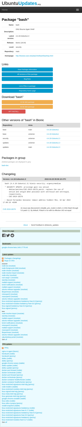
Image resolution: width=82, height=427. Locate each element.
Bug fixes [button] (27, 79)
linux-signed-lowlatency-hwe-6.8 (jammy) (17, 306)
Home (5, 10)
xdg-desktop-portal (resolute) (12, 337)
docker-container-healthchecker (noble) (16, 380)
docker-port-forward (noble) (12, 370)
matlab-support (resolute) (11, 282)
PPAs (7, 348)
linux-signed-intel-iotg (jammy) (13, 391)
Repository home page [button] (27, 91)
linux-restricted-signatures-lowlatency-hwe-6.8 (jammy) (22, 301)
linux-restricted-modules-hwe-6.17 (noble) (17, 420)
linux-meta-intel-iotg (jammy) (12, 394)
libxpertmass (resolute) (10, 292)
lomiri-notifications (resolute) (12, 285)
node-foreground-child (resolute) (14, 268)
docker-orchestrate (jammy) (12, 377)
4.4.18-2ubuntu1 (53, 130)
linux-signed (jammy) (9, 308)
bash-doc (5, 165)
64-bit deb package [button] (27, 107)
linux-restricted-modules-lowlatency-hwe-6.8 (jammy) (21, 304)
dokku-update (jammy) (10, 368)
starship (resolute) (8, 280)
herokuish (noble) (8, 354)
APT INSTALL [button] (14, 111)
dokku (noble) (7, 358)
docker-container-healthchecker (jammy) (17, 382)
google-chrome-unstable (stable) (14, 399)
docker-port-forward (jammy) (12, 375)
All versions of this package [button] (27, 74)
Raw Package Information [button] (27, 69)
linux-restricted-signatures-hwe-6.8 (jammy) (18, 415)
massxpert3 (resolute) (10, 296)
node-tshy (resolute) (9, 275)
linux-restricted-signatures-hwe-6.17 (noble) (18, 410)
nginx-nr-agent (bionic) (10, 351)
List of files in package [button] (27, 86)
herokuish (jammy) (9, 356)
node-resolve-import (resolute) (13, 273)
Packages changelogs (13, 258)
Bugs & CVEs (10, 261)
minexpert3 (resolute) (10, 294)
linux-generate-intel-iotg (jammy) (14, 396)
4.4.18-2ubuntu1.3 (53, 138)
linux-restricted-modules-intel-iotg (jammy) (17, 389)
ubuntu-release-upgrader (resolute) (15, 289)
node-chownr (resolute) (10, 270)
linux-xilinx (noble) (8, 401)
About (25, 225)
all (6, 339)
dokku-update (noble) (10, 365)
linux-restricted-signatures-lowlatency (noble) (18, 408)
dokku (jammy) (7, 361)
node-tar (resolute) (9, 266)
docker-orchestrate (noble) (11, 373)
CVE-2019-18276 (9, 209)
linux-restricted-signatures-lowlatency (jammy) (19, 417)
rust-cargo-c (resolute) (10, 278)
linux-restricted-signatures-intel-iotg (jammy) (18, 384)
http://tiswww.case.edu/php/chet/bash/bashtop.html (34, 56)
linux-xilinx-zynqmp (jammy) (12, 403)
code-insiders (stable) (10, 387)
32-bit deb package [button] (27, 102)
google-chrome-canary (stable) (13, 363)
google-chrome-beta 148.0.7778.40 (15, 247)
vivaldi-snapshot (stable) (11, 406)
